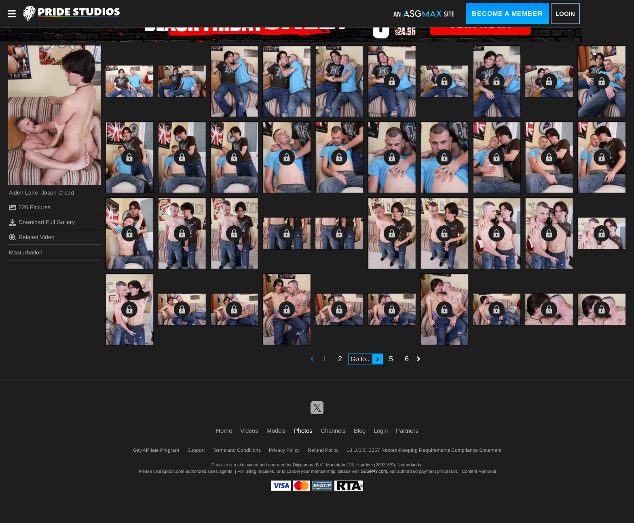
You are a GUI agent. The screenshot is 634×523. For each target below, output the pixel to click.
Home (224, 430)
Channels (333, 430)
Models (276, 430)
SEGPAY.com (374, 471)
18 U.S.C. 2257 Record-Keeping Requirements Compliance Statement (424, 450)
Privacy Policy (284, 450)
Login (565, 13)
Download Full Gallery (42, 222)
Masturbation (25, 252)
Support (196, 450)
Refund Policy (323, 450)
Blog (360, 430)
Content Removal (479, 471)
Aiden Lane (23, 192)
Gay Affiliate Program (156, 450)
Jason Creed (57, 192)
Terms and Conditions (237, 450)
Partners (407, 430)
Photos (303, 430)
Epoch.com (173, 471)
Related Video (32, 237)
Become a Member (507, 13)
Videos (249, 430)
